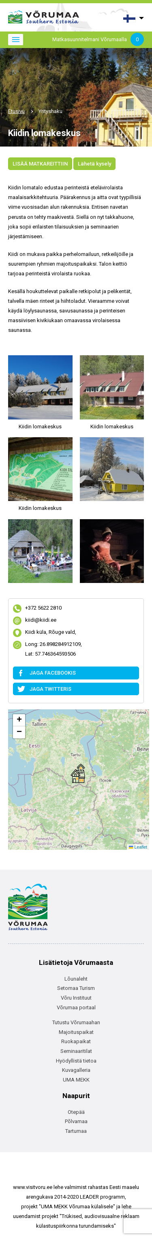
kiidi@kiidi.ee (40, 620)
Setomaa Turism (76, 988)
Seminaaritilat (76, 1051)
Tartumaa (76, 1131)
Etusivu (16, 111)
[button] (78, 773)
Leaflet (138, 847)
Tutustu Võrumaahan (76, 1022)
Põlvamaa (76, 1121)
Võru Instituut (76, 998)
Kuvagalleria (76, 1070)
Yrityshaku (50, 111)
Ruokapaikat (76, 1041)
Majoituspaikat (76, 1032)
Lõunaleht (76, 979)
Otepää (76, 1112)
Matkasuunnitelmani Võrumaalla (98, 39)
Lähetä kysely (94, 164)
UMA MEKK (76, 1080)
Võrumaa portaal (76, 1007)
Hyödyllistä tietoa (76, 1061)
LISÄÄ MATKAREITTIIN (40, 164)
